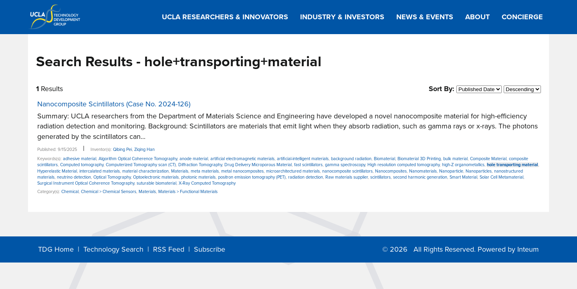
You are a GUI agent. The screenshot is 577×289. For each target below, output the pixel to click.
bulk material (455, 158)
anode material (194, 158)
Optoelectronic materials (156, 177)
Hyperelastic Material (57, 171)
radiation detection (305, 177)
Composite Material (488, 158)
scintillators (380, 177)
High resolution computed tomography (403, 164)
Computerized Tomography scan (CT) (141, 164)
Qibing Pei (122, 149)
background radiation (351, 158)
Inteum (528, 249)
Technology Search (113, 249)
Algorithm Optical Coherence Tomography (138, 158)
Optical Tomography (112, 177)
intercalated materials (99, 171)
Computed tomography (81, 164)
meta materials (205, 171)
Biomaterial (384, 158)
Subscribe (209, 249)
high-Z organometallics (463, 164)
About (477, 16)
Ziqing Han (144, 149)
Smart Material (463, 177)
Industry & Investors (342, 16)
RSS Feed (168, 249)
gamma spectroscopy (345, 164)
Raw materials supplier (346, 177)
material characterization (145, 171)
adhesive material (79, 158)
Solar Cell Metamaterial (501, 177)
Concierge (522, 16)
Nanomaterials (423, 171)
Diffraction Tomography (200, 164)
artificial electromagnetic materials (242, 158)
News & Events (424, 16)
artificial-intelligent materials (303, 158)
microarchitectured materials (293, 171)
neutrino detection (74, 177)
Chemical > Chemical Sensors (108, 191)
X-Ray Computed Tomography (207, 183)
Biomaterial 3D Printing (419, 158)
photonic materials (198, 177)
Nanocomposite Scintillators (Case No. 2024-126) (113, 104)
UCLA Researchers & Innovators (225, 16)
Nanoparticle (451, 171)
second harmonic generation (420, 177)
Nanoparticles (479, 171)
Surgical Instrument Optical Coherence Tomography (85, 183)
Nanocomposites (391, 171)
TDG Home (56, 249)
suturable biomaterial (156, 183)
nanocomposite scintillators (347, 171)
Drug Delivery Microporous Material (258, 164)
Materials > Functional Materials (188, 191)
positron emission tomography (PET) (252, 177)
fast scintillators (308, 164)
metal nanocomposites (242, 171)
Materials (179, 171)
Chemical (70, 191)
